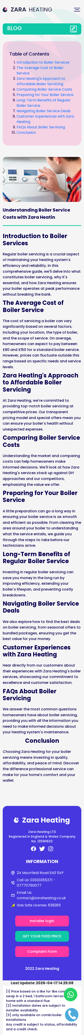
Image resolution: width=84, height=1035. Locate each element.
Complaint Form (42, 951)
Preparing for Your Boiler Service (45, 94)
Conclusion (26, 132)
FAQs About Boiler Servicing (41, 127)
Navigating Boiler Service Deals (44, 111)
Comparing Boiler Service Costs (44, 89)
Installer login (42, 920)
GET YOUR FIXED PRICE (42, 936)
